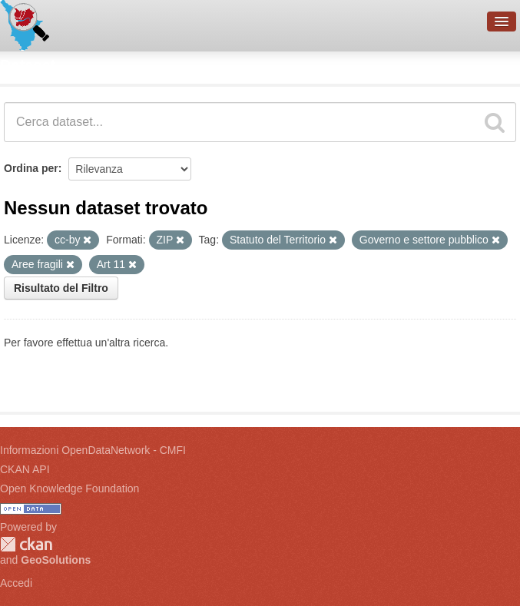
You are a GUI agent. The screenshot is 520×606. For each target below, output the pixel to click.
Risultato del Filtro (61, 288)
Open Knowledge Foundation (69, 488)
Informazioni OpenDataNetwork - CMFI (93, 450)
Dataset (27, 65)
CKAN (26, 544)
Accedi (16, 583)
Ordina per (31, 168)
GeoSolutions (56, 560)
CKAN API (25, 469)
